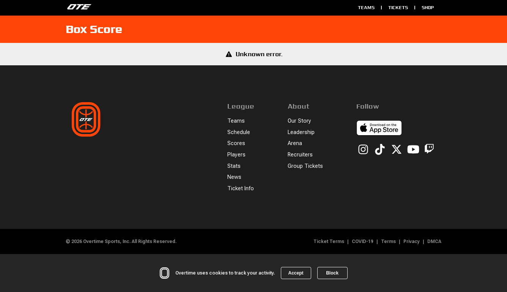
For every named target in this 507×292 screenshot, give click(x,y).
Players (236, 155)
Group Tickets (305, 166)
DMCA (434, 241)
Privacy (411, 241)
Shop (428, 7)
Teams (366, 7)
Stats (234, 166)
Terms (388, 241)
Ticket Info (240, 188)
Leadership (301, 132)
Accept (295, 273)
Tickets (398, 7)
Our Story (299, 121)
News (234, 177)
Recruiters (300, 155)
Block (332, 273)
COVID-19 (362, 241)
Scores (236, 143)
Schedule (238, 132)
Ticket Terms (328, 241)
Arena (295, 143)
